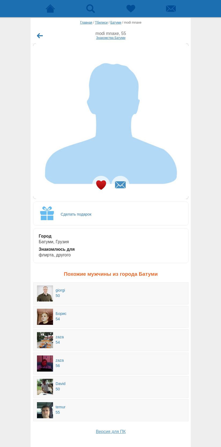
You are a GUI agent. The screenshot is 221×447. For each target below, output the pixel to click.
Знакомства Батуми (110, 38)
